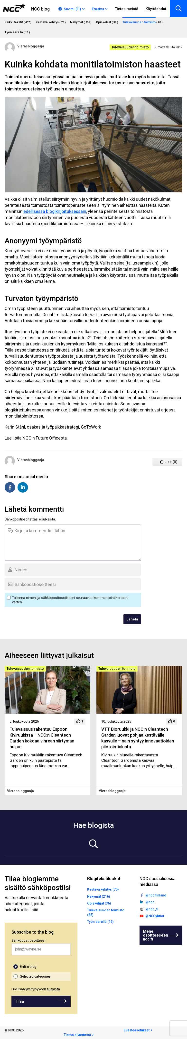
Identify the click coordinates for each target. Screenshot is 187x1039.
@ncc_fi (151, 909)
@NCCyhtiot (154, 916)
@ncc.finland (155, 895)
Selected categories (35, 976)
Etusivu (98, 9)
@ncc (149, 902)
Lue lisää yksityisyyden (35, 989)
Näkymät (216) (98, 896)
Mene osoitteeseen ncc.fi (155, 935)
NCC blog (40, 8)
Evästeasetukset (137, 1030)
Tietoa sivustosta (77, 1035)
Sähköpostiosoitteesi (28, 940)
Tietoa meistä (126, 9)
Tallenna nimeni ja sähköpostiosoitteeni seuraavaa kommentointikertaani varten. (70, 600)
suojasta (53, 989)
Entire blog (28, 967)
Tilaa (19, 1001)
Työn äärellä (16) (100, 922)
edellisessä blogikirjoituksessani (54, 211)
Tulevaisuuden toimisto (130, 47)
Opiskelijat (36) (99, 903)
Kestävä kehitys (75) (103, 889)
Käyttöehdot (156, 9)
